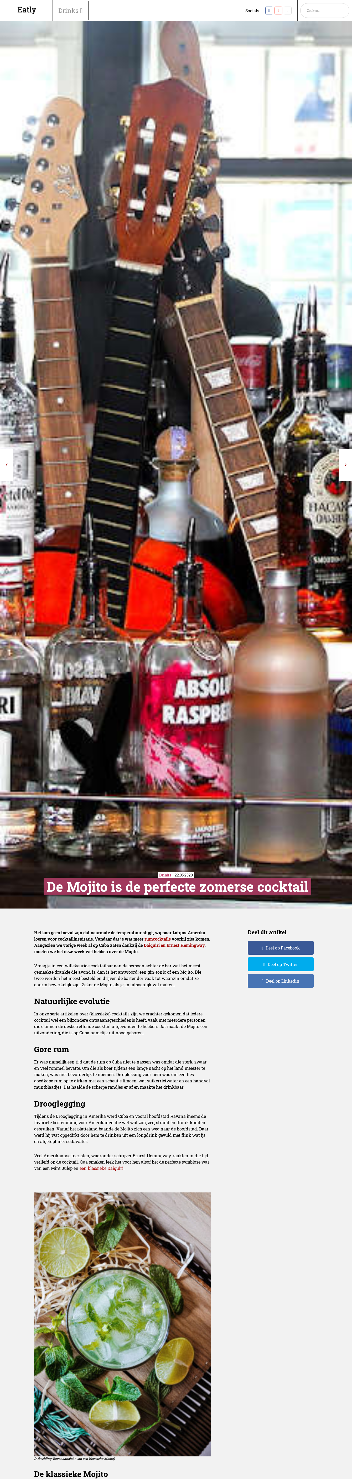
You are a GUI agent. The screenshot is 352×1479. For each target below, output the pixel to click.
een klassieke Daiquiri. (102, 1168)
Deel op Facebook (283, 948)
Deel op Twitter (283, 964)
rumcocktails (157, 939)
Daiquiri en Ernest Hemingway (174, 945)
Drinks (69, 10)
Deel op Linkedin (282, 981)
